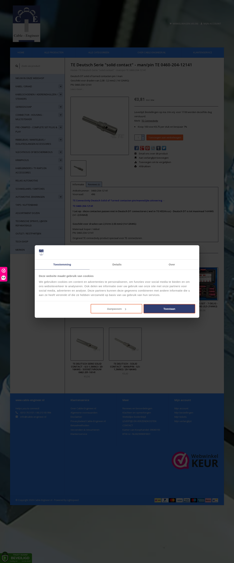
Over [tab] (172, 264)
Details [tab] (117, 264)
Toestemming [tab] (62, 264)
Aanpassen (116, 309)
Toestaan (169, 309)
